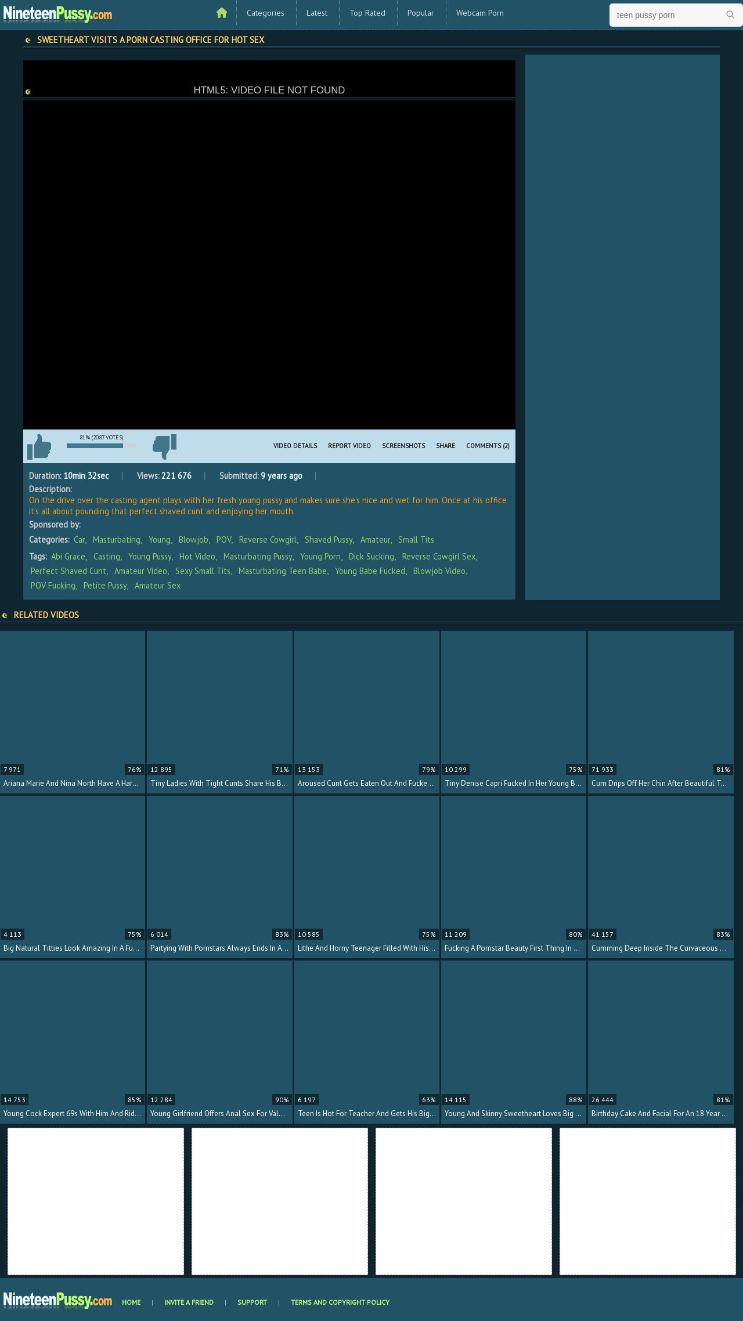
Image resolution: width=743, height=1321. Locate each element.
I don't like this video (164, 447)
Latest (316, 13)
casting (106, 556)
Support (252, 1302)
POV (224, 539)
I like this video (39, 447)
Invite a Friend (189, 1302)
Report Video (349, 446)
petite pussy (105, 585)
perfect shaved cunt (68, 570)
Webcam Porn (480, 13)
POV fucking (53, 585)
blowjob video (439, 570)
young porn (320, 556)
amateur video (140, 570)
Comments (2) (488, 446)
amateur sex (158, 585)
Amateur (375, 539)
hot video (197, 556)
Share (445, 446)
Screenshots (403, 446)
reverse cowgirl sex (438, 556)
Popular (420, 13)
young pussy (149, 556)
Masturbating (116, 539)
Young (160, 539)
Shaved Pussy (328, 539)
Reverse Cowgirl (268, 539)
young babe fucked (370, 570)
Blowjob (193, 539)
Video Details (295, 446)
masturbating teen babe (283, 570)
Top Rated (367, 13)
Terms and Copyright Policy (340, 1302)
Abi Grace (68, 556)
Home (131, 1302)
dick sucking (371, 556)
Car (79, 539)
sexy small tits (202, 570)
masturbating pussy (257, 556)
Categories (265, 13)
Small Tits (416, 539)
